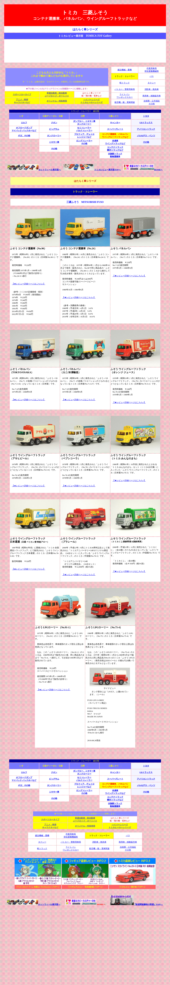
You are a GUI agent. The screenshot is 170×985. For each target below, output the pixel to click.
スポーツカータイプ (22, 94)
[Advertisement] (85, 51)
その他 (146, 142)
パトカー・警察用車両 (125, 89)
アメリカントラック (146, 129)
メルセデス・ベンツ (146, 135)
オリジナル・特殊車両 (57, 101)
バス (152, 76)
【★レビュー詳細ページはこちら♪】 (28, 284)
